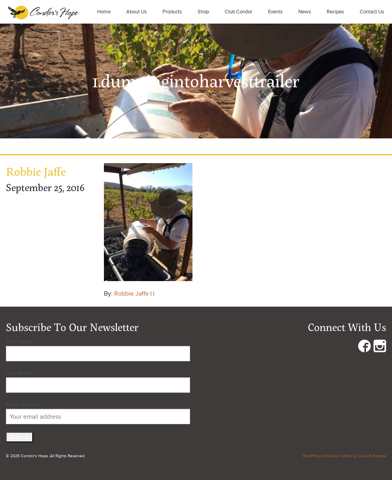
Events (275, 12)
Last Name (18, 373)
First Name (19, 341)
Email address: (98, 412)
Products (172, 12)
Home (104, 12)
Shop (203, 12)
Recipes (335, 12)
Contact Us (372, 12)
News (304, 12)
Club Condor (238, 12)
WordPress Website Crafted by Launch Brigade (344, 456)
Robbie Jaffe (131, 294)
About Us (136, 12)
